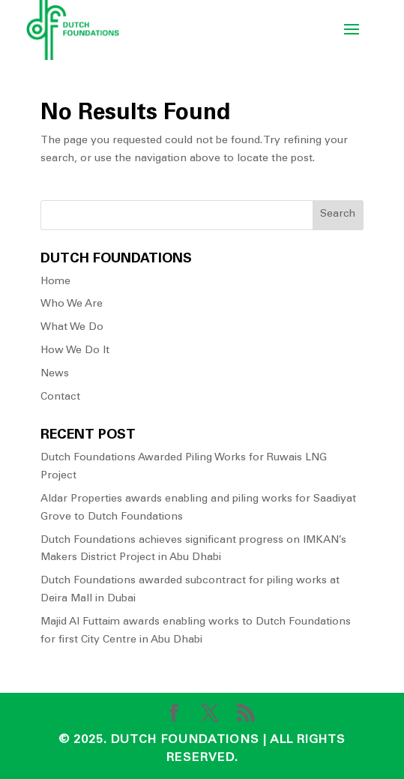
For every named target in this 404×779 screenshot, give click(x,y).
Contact (60, 397)
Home (55, 282)
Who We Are (71, 304)
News (54, 374)
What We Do (71, 327)
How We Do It (74, 351)
